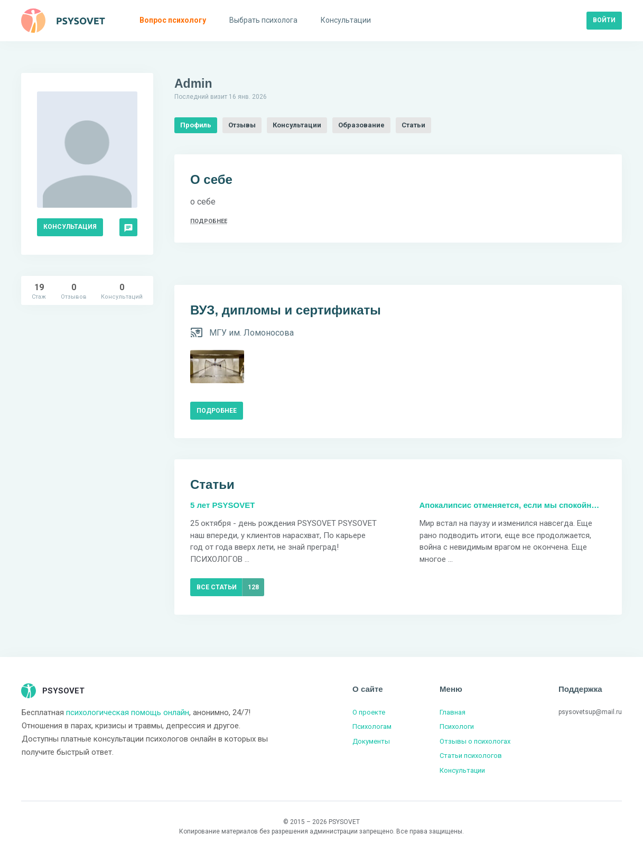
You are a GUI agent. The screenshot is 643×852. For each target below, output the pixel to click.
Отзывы (242, 125)
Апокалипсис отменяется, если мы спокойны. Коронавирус (513, 505)
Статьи (413, 125)
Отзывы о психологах (475, 741)
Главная (452, 712)
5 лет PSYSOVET (222, 505)
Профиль (195, 125)
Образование (361, 125)
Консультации (297, 125)
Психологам (372, 726)
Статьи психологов (471, 756)
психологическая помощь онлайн (127, 712)
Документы (371, 741)
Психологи (457, 726)
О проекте (368, 712)
